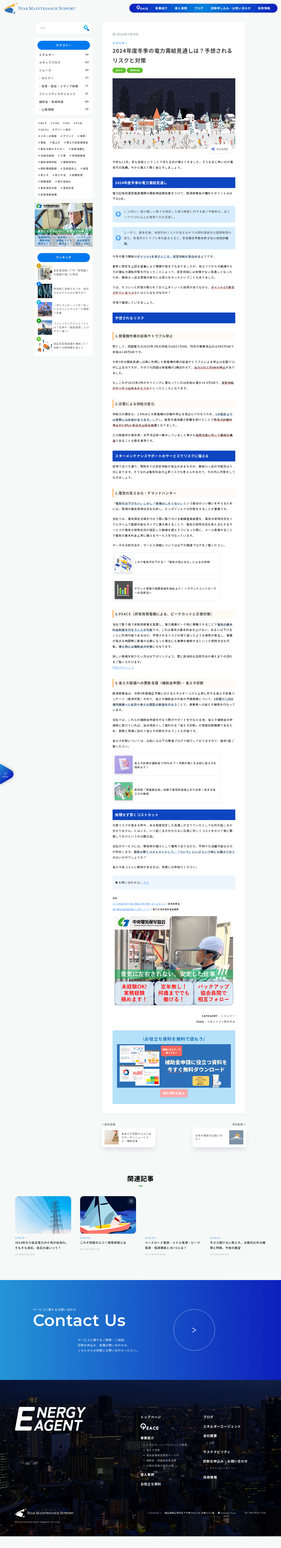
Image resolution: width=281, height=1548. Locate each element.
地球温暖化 (78, 149)
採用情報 (264, 8)
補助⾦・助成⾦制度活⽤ (161, 1472)
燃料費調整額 (49, 168)
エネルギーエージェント (222, 1426)
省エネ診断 (153, 1461)
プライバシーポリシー (222, 1468)
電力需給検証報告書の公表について (131, 909)
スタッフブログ (64, 62)
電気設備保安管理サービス (162, 1467)
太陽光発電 (47, 155)
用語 (85, 168)
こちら (144, 882)
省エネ (119, 70)
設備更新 (46, 181)
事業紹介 (161, 8)
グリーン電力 (63, 129)
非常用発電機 (49, 194)
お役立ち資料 (150, 1495)
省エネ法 (60, 175)
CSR (56, 123)
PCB (79, 123)
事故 (43, 142)
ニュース (64, 70)
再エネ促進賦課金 (77, 142)
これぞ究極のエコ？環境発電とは (103, 1242)
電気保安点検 (49, 188)
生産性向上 (70, 168)
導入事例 (181, 8)
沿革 (212, 1443)
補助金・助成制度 (64, 102)
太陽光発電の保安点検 (160, 1477)
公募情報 (65, 109)
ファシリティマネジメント (64, 94)
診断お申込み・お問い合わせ (225, 1461)
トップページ (150, 1417)
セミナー (65, 78)
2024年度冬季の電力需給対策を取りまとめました (139, 903)
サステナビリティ (217, 1451)
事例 (82, 136)
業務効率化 (70, 162)
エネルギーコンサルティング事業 (166, 1456)
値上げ (56, 142)
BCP (44, 123)
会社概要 (210, 1435)
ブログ (199, 8)
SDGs (45, 129)
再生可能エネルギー (53, 149)
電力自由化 (64, 181)
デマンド (68, 136)
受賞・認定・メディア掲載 (65, 86)
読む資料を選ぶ (174, 1093)
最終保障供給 (49, 162)
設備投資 (77, 175)
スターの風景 (49, 136)
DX (67, 123)
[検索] (86, 28)
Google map (228, 1524)
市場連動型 (78, 155)
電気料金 (135, 70)
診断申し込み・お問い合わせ (231, 8)
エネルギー (120, 43)
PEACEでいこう (123, 667)
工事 (63, 155)
